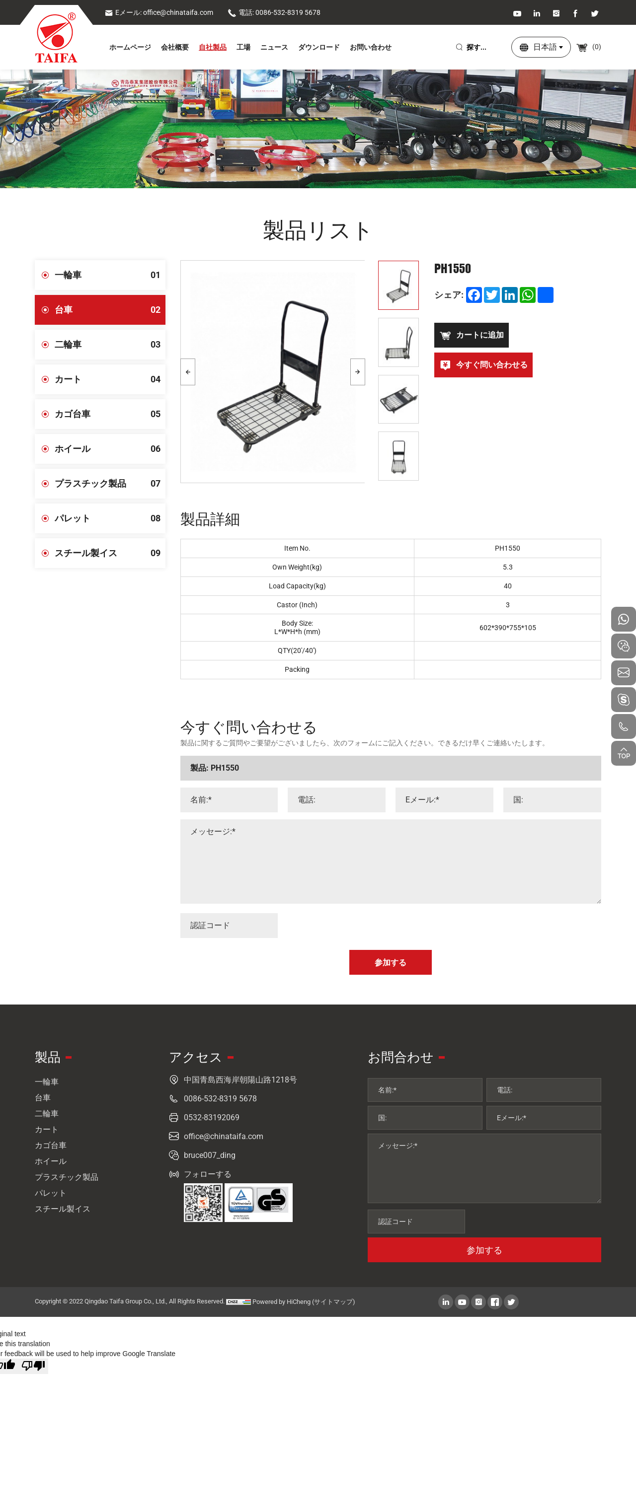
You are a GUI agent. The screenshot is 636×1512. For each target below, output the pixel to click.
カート (110, 379)
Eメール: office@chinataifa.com (158, 12)
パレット (110, 518)
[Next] (357, 372)
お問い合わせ (371, 47)
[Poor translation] (33, 1366)
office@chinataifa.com (223, 1136)
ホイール (110, 449)
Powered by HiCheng (281, 1301)
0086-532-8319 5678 (220, 1098)
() (588, 47)
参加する (484, 1250)
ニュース (274, 47)
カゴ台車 (110, 414)
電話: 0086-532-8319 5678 (274, 12)
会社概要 (175, 47)
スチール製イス (110, 553)
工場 (243, 47)
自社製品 (213, 47)
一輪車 (110, 275)
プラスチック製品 (110, 484)
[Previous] (187, 372)
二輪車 (110, 345)
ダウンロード (319, 47)
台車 (110, 310)
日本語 (545, 47)
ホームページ (130, 47)
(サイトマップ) (333, 1301)
